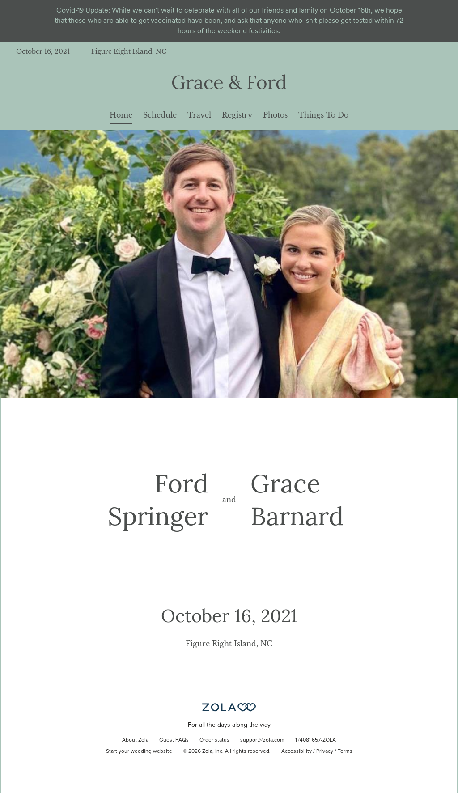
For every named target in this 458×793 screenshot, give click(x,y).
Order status (214, 740)
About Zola (135, 740)
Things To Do (323, 114)
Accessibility (296, 751)
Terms (345, 751)
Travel (199, 114)
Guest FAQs (174, 740)
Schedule (160, 114)
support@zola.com (262, 740)
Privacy (324, 751)
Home (121, 114)
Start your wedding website (139, 751)
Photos (275, 114)
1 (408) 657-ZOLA (315, 740)
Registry (237, 114)
